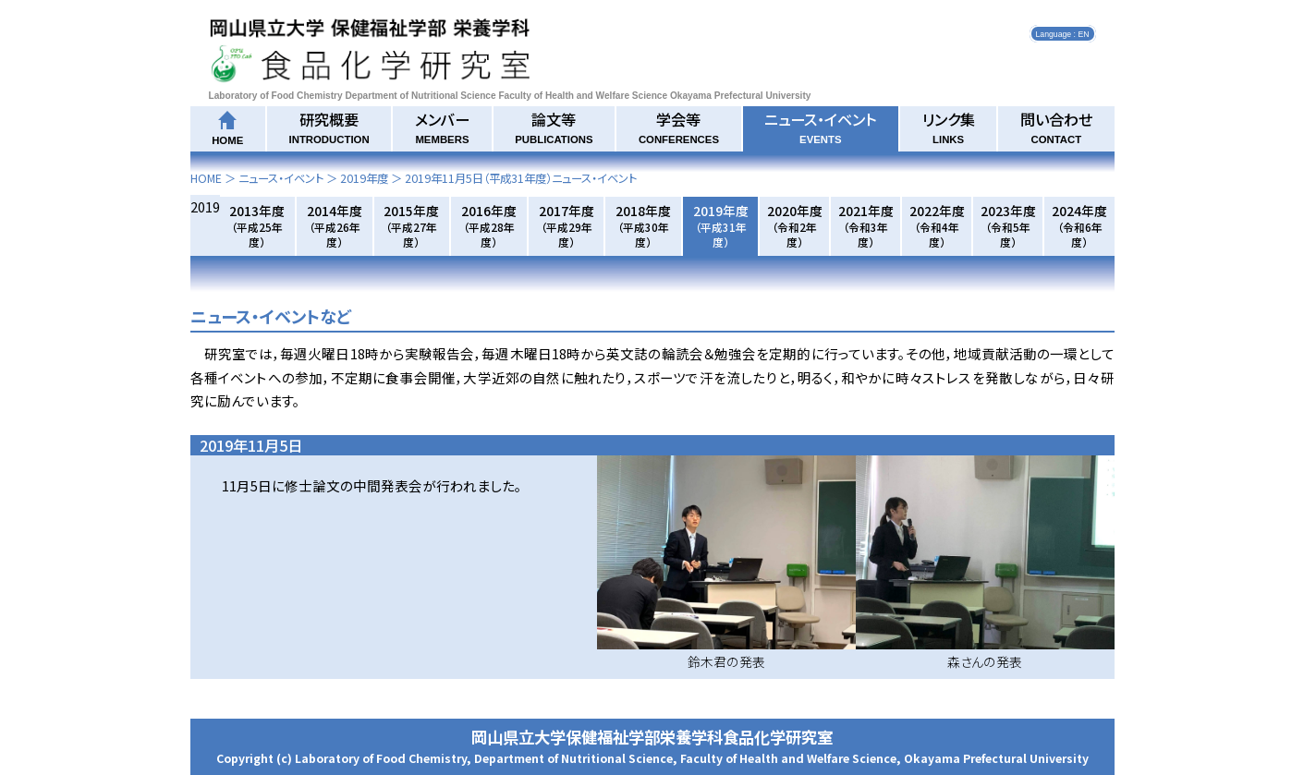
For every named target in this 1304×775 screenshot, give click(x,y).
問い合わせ (1056, 126)
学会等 (679, 126)
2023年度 (1008, 225)
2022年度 (937, 225)
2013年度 (257, 225)
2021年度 (866, 225)
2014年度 (334, 225)
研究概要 (329, 126)
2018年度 (643, 225)
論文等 (553, 126)
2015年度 (411, 225)
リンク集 (948, 126)
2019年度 (364, 178)
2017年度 (566, 225)
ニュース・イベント (820, 126)
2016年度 (489, 225)
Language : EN (1063, 33)
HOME (206, 178)
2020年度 (795, 225)
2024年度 (1079, 225)
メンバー (442, 126)
